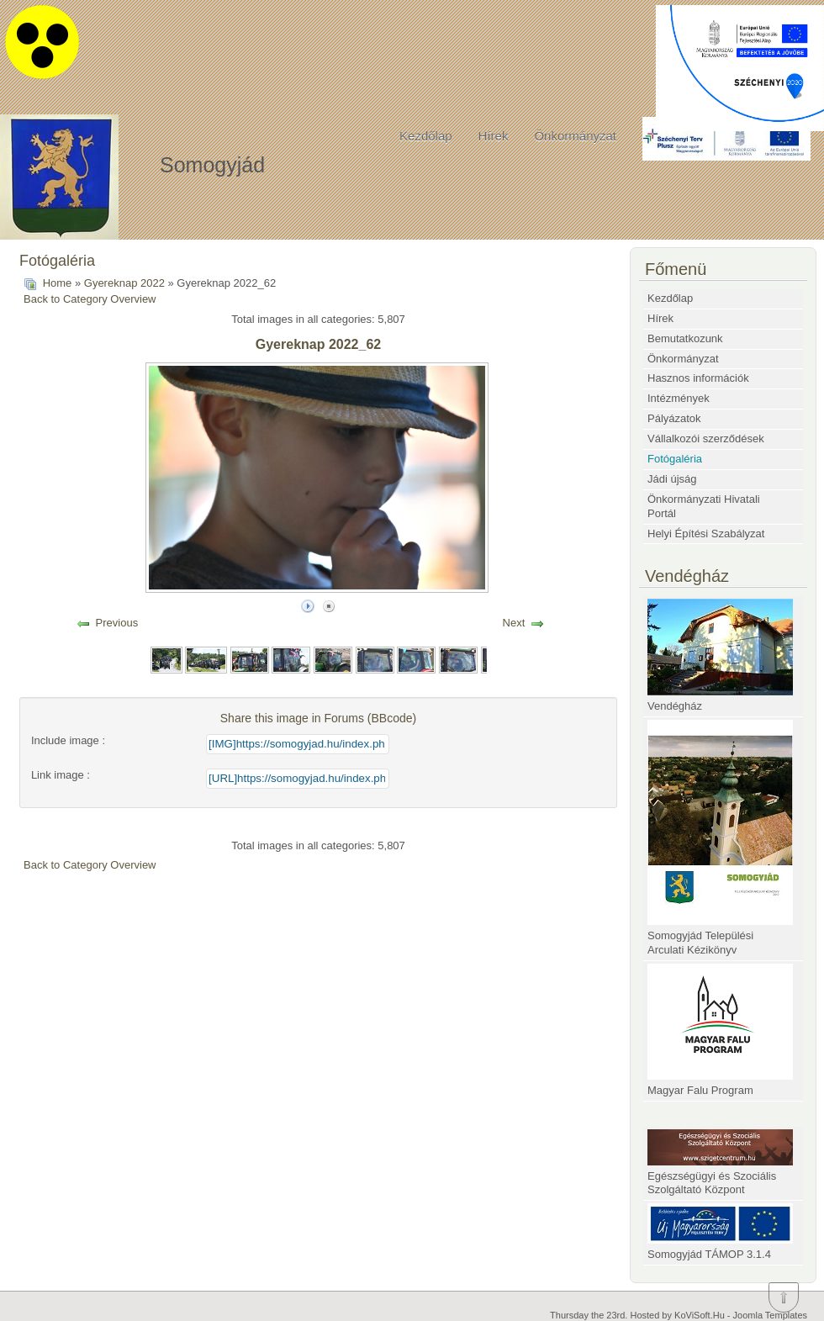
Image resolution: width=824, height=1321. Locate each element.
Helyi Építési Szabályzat (705, 533)
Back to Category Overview (90, 299)
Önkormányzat (575, 136)
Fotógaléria (674, 458)
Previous (117, 622)
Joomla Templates (770, 1315)
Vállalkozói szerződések (705, 438)
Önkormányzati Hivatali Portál (703, 506)
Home (57, 283)
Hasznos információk (698, 378)
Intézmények (678, 398)
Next (514, 622)
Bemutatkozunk (685, 338)
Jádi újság (672, 479)
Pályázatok (674, 418)
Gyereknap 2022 (124, 283)
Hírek (493, 136)
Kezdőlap (425, 136)
